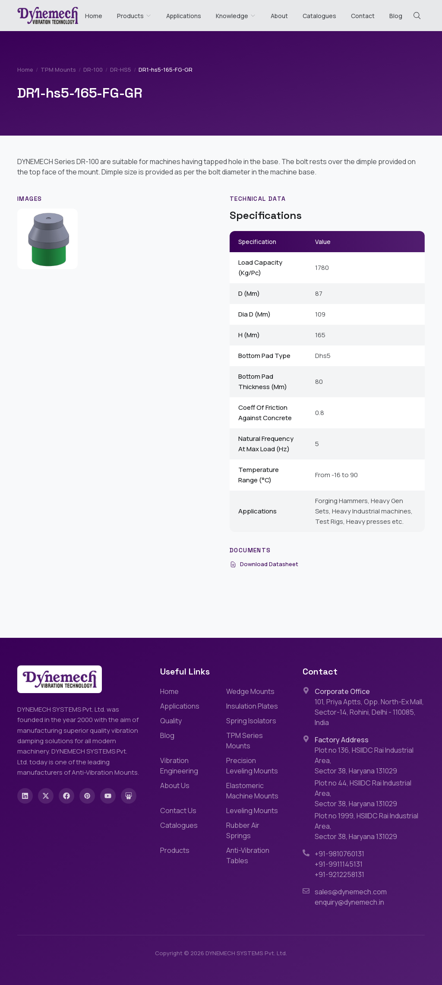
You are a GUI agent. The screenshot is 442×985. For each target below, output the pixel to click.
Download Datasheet (264, 564)
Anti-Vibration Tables (247, 855)
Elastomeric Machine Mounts (252, 791)
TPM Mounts (58, 69)
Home (93, 16)
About (279, 16)
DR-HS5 (120, 69)
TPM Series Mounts (244, 741)
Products (130, 16)
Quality (171, 720)
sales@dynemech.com (351, 891)
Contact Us (178, 810)
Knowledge (236, 16)
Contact (363, 16)
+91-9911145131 (339, 864)
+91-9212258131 (339, 874)
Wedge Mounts (250, 691)
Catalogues (319, 16)
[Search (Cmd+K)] (417, 15)
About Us (174, 785)
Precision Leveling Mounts (252, 766)
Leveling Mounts (252, 810)
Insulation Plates (252, 706)
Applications (183, 16)
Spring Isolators (251, 720)
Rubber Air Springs (242, 830)
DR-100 (93, 69)
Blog (395, 16)
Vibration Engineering (179, 766)
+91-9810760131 (339, 853)
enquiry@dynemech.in (349, 902)
